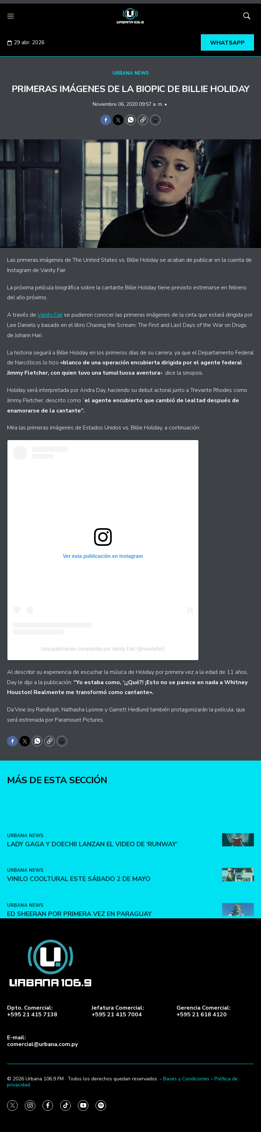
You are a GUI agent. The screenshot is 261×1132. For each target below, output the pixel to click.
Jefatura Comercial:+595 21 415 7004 (118, 1011)
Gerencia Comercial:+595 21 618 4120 (203, 1011)
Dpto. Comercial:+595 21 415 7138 (32, 1011)
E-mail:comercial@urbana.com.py (42, 1041)
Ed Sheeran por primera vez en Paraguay (79, 957)
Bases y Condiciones (186, 1078)
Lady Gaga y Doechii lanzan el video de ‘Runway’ (92, 887)
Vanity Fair (50, 315)
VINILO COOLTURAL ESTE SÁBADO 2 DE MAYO (78, 922)
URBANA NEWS (130, 73)
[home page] (130, 16)
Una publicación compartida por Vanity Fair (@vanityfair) (103, 649)
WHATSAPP (227, 43)
